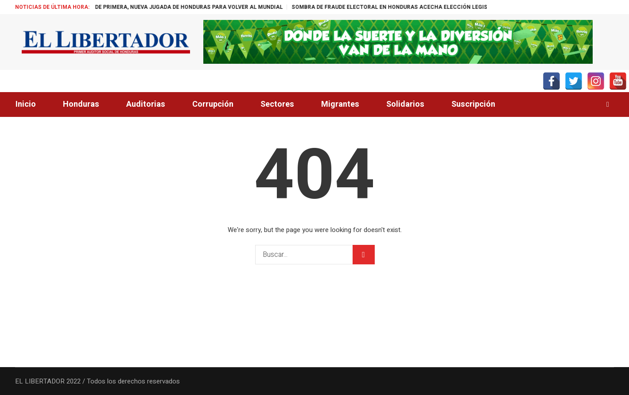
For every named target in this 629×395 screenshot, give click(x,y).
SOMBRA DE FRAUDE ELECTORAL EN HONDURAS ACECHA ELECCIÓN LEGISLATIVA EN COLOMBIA (434, 7)
